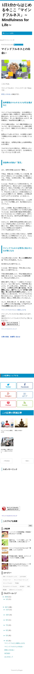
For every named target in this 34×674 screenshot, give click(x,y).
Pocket (8, 403)
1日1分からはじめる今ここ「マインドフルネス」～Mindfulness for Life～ (17, 15)
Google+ (8, 394)
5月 (7, 635)
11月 (7, 609)
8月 (7, 620)
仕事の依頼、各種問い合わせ (10, 336)
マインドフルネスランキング (9, 329)
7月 (7, 625)
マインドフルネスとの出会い (13, 646)
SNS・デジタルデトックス (10, 576)
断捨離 (4, 589)
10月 (7, 615)
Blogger (20, 670)
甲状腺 (17, 583)
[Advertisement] (17, 356)
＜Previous (6, 461)
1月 (7, 599)
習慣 (28, 586)
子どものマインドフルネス (10, 586)
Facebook (25, 385)
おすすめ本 (23, 576)
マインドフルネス (7, 583)
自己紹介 (22, 586)
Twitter (8, 385)
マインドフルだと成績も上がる (14, 643)
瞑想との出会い (6, 94)
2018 (6, 597)
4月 (7, 640)
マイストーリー (7, 580)
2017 (6, 607)
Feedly (24, 403)
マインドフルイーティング (21, 580)
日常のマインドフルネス (15, 589)
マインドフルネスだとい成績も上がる (13, 310)
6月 (7, 630)
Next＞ (28, 461)
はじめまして (8, 657)
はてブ (24, 394)
